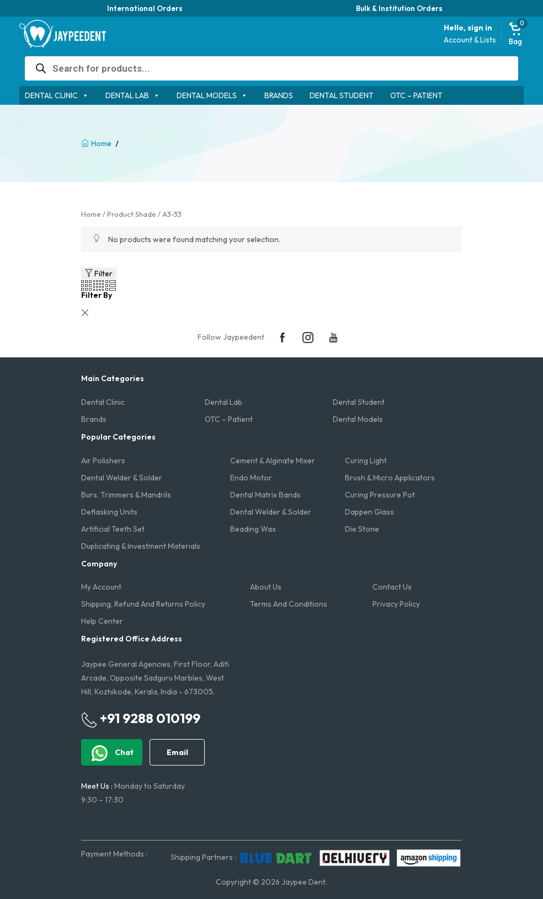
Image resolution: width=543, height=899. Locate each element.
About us (265, 587)
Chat (112, 753)
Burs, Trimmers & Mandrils (126, 495)
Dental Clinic (51, 95)
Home (101, 143)
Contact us (392, 587)
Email (177, 752)
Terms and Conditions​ (288, 604)
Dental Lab (127, 95)
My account (101, 587)
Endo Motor (251, 478)
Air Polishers (103, 460)
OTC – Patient (416, 95)
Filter (99, 274)
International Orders (145, 8)
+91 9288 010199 (140, 719)
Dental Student (342, 95)
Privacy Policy (396, 604)
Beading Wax (253, 529)
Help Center (102, 621)
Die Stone (362, 529)
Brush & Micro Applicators (390, 478)
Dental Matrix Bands (265, 495)
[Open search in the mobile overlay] (271, 68)
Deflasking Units (109, 512)
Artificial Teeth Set (113, 529)
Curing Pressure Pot (380, 495)
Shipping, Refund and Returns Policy (143, 604)
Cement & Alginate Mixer (272, 460)
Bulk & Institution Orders (399, 8)
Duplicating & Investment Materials (140, 546)
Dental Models (207, 95)
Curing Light (366, 460)
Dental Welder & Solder (121, 478)
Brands (278, 95)
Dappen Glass (369, 512)
